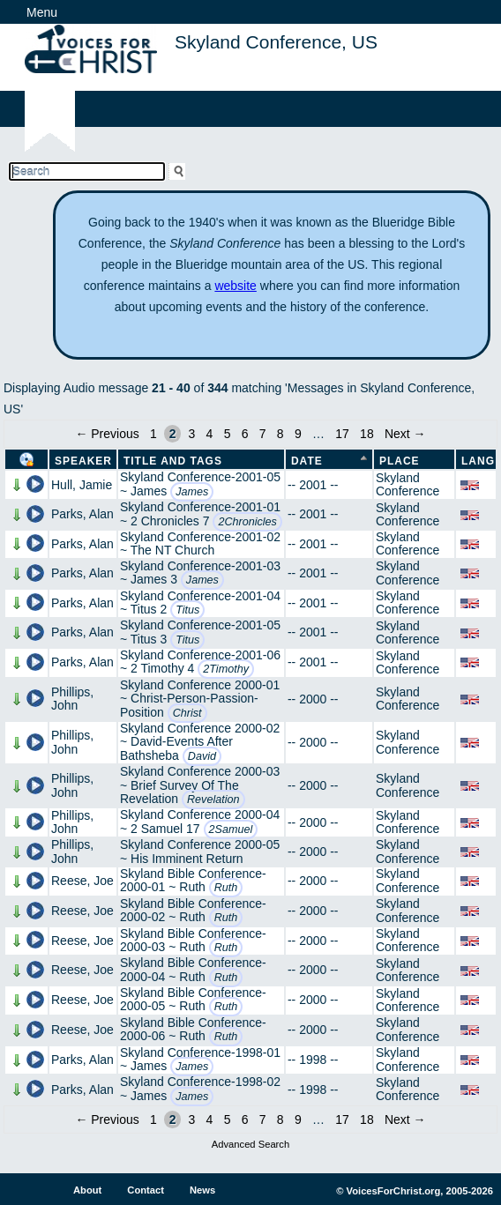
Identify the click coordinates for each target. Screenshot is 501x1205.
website (235, 286)
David (202, 756)
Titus (187, 610)
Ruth (226, 887)
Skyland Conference (407, 484)
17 (342, 434)
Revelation (213, 799)
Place (399, 461)
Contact (145, 1190)
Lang (478, 461)
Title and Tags (172, 461)
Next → (405, 434)
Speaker (83, 461)
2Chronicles (247, 522)
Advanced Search (250, 1144)
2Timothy (226, 669)
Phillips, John (72, 698)
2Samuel (231, 829)
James (192, 492)
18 (367, 434)
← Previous (106, 434)
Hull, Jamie (81, 485)
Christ (187, 713)
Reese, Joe (82, 881)
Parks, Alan (82, 514)
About (87, 1190)
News (202, 1190)
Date (307, 461)
